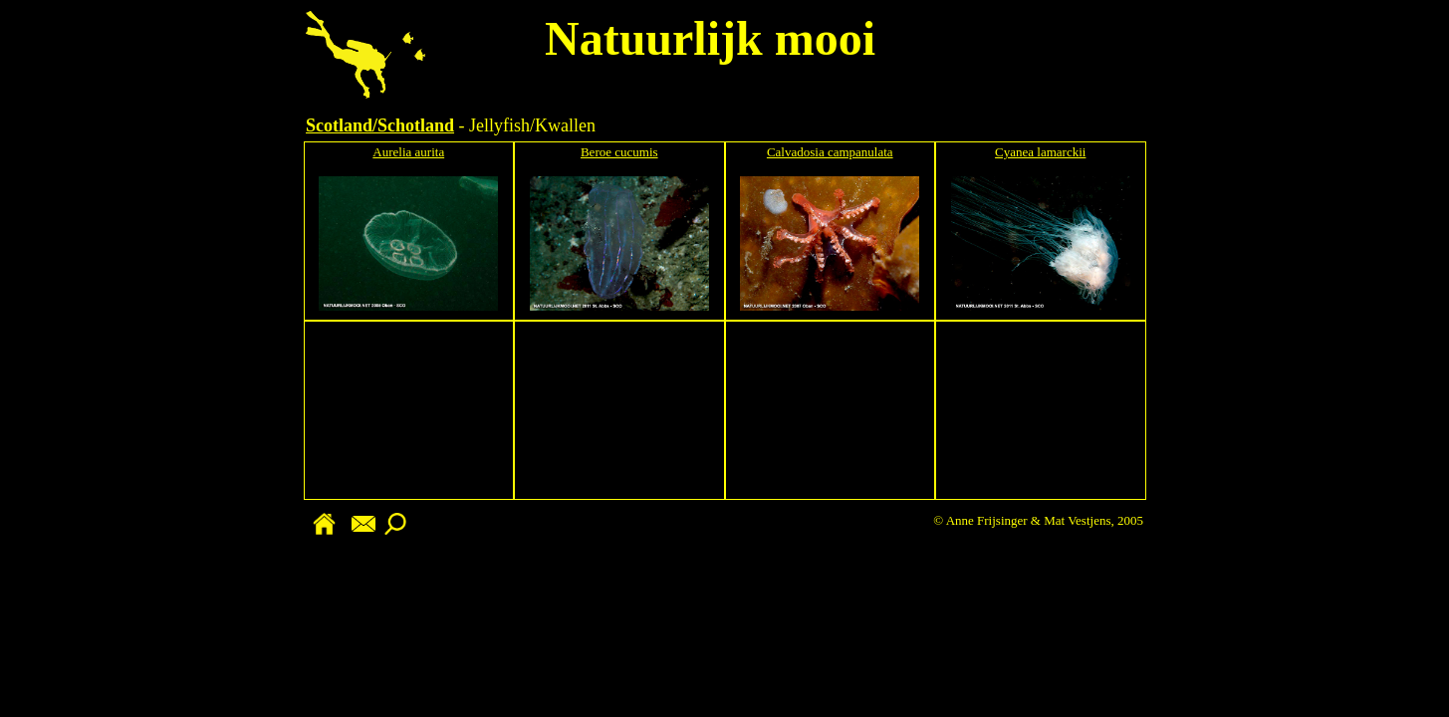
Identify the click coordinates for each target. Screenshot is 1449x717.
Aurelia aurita (408, 151)
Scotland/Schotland (380, 125)
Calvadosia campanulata (830, 151)
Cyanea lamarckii (1040, 151)
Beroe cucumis (619, 151)
